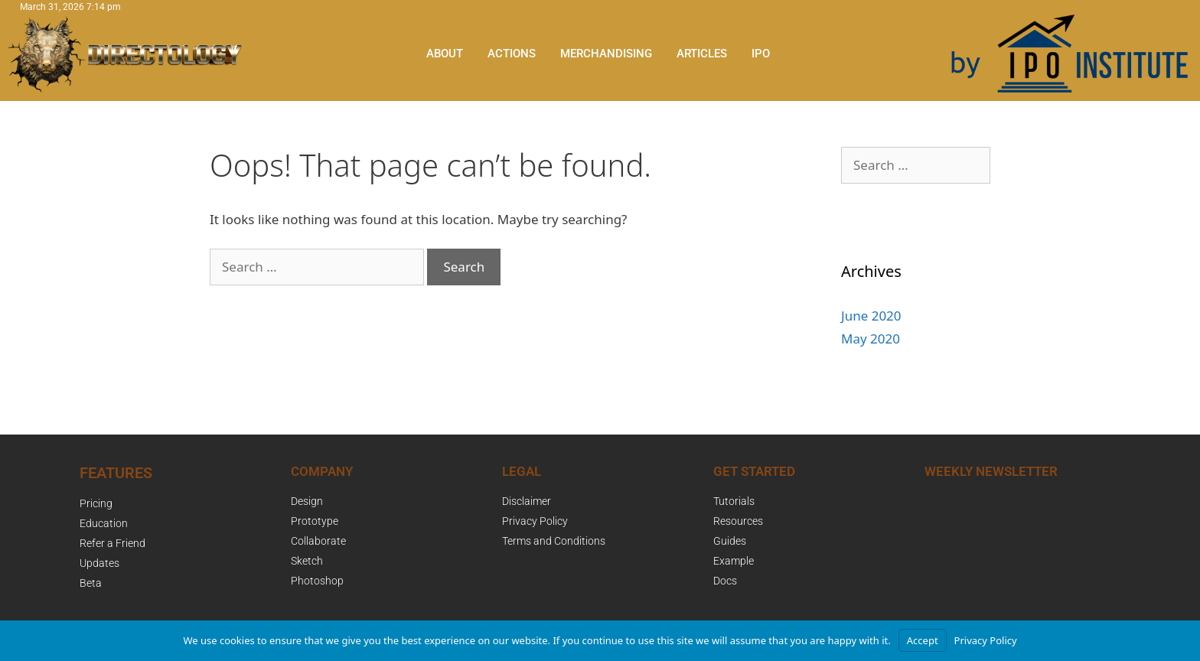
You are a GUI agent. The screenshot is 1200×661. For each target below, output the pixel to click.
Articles (702, 53)
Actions (512, 53)
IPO (761, 53)
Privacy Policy (985, 640)
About (444, 53)
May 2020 (870, 338)
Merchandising (606, 53)
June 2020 (871, 315)
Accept (922, 640)
